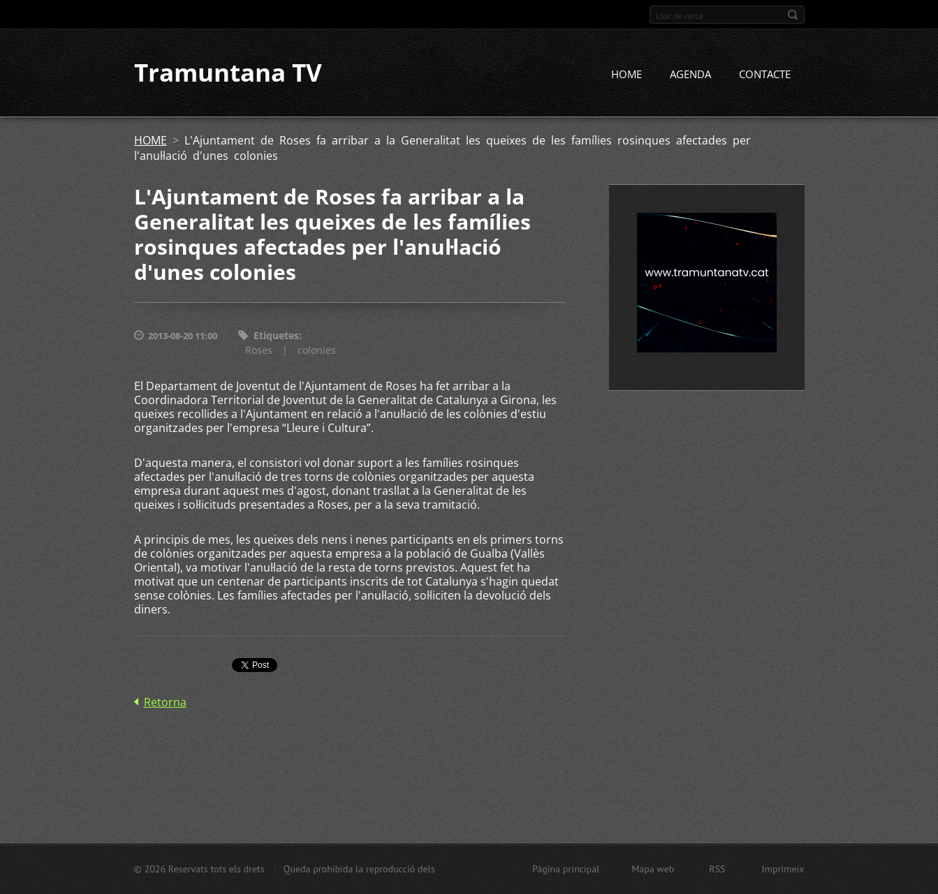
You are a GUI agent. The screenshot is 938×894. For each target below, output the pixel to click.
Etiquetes (276, 336)
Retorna (165, 702)
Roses (258, 350)
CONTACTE (765, 75)
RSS (717, 869)
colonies (317, 350)
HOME (626, 75)
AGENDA (690, 75)
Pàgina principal (565, 869)
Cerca (792, 14)
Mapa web (652, 869)
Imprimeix (783, 869)
